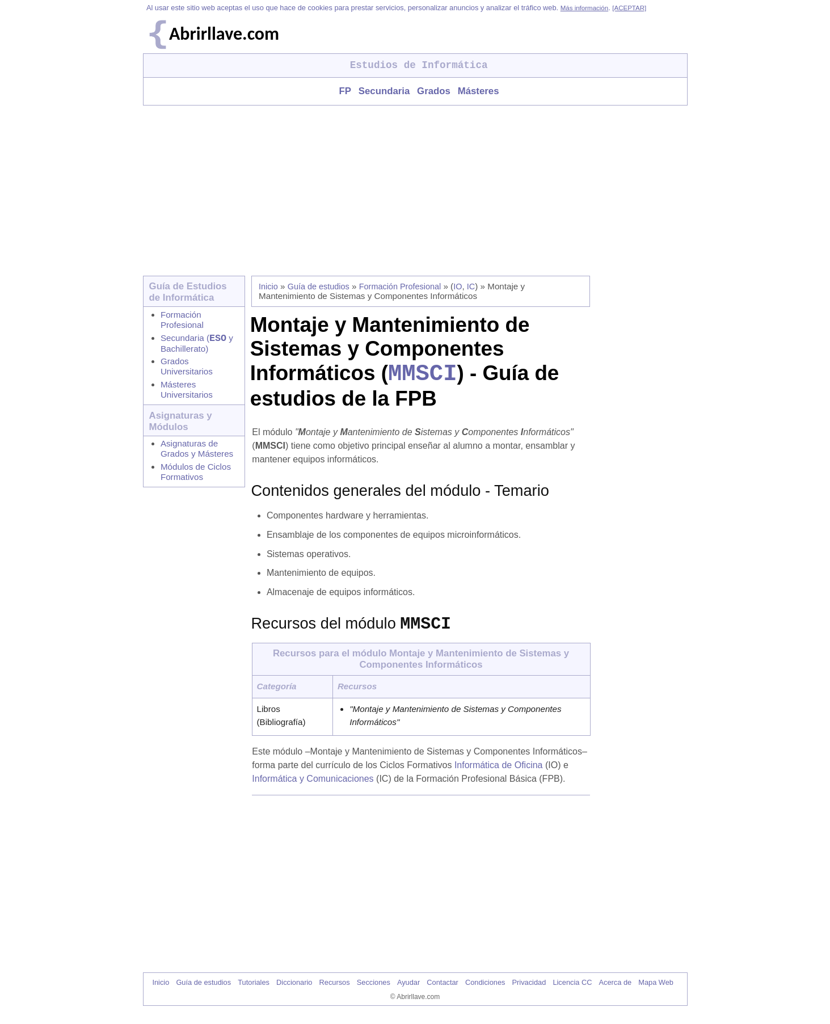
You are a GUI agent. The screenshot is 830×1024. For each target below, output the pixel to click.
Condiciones (485, 991)
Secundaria (384, 91)
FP (345, 91)
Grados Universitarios (187, 368)
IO (457, 286)
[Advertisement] (415, 190)
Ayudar (408, 991)
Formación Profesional (182, 320)
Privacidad (529, 991)
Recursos (334, 991)
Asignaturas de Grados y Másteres (197, 451)
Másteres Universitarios (187, 392)
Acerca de (615, 991)
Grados (433, 91)
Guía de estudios (318, 286)
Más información (584, 8)
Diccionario (294, 991)
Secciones (373, 991)
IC (471, 286)
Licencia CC (572, 991)
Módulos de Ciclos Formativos (196, 474)
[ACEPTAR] (629, 8)
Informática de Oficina (498, 774)
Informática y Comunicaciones (312, 788)
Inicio (268, 286)
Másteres (478, 91)
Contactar (442, 991)
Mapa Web (655, 991)
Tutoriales (253, 991)
